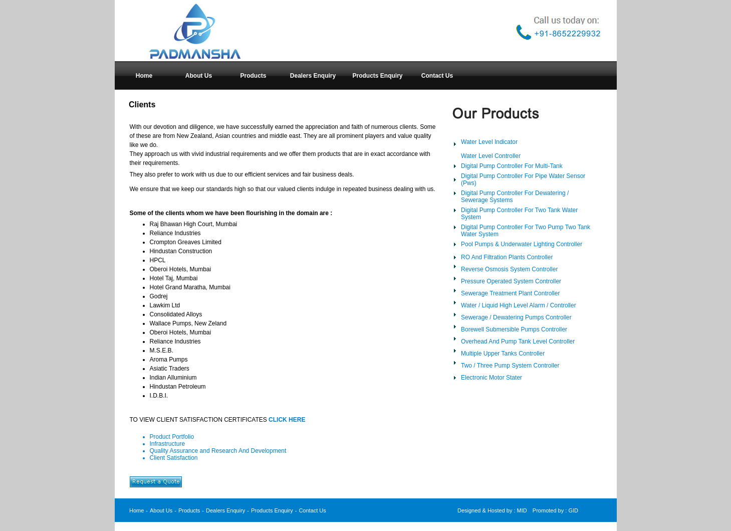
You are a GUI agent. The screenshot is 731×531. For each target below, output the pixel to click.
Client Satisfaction (174, 457)
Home (136, 510)
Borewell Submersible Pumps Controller (514, 329)
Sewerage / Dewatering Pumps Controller (516, 317)
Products (189, 510)
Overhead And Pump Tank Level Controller (518, 341)
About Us (161, 510)
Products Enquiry (272, 510)
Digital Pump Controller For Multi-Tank (512, 165)
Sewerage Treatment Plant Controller (510, 293)
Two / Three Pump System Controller (510, 365)
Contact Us (312, 510)
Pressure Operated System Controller (511, 281)
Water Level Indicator (489, 141)
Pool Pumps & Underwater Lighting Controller (521, 244)
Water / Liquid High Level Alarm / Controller (518, 305)
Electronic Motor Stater (491, 377)
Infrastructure (167, 443)
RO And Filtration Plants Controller (507, 257)
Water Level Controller (491, 155)
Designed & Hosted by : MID (492, 510)
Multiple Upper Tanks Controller (503, 353)
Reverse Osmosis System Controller (509, 269)
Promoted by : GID (555, 510)
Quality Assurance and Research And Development (218, 450)
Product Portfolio (172, 436)
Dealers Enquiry (225, 510)
